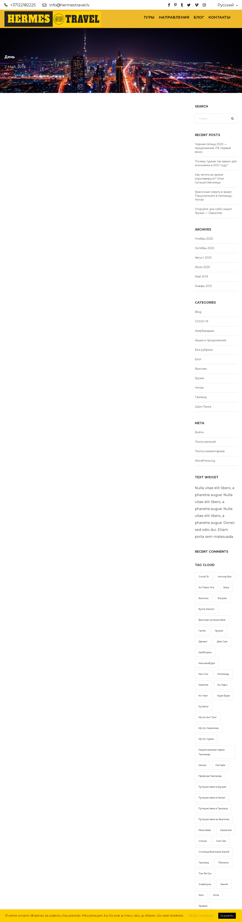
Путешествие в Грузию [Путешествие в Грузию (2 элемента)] (212, 786)
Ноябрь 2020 (204, 238)
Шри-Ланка (203, 406)
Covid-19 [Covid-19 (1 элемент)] (204, 576)
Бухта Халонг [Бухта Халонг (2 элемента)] (207, 609)
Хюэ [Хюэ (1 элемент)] (201, 895)
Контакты (219, 17)
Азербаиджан (204, 331)
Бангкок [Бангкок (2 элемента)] (204, 598)
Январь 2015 (203, 286)
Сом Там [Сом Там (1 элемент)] (221, 840)
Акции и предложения (210, 340)
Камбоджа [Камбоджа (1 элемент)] (205, 652)
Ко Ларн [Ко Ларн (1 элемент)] (222, 684)
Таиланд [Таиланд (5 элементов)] (204, 862)
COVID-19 (201, 321)
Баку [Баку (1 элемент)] (226, 587)
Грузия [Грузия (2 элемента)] (219, 630)
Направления (174, 17)
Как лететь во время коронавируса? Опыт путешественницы (209, 178)
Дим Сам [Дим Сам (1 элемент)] (222, 641)
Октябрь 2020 (204, 248)
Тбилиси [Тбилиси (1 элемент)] (223, 862)
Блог (199, 17)
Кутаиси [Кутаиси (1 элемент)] (203, 706)
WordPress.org (205, 460)
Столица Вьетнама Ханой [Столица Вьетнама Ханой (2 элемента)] (214, 851)
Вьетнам (201, 368)
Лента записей (205, 442)
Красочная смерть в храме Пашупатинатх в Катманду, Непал (213, 195)
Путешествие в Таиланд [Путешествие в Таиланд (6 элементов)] (213, 808)
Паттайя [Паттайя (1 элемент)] (220, 765)
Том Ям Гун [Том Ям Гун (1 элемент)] (205, 873)
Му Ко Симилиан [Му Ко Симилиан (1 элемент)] (209, 728)
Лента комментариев (210, 451)
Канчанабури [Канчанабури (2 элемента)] (207, 663)
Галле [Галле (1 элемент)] (202, 630)
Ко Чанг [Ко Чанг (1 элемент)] (203, 695)
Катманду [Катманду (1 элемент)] (223, 674)
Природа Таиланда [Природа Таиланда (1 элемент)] (210, 776)
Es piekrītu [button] (227, 915)
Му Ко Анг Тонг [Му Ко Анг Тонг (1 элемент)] (208, 717)
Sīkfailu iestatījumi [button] (200, 915)
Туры (149, 17)
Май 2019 (201, 276)
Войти (199, 432)
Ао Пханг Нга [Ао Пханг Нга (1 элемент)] (206, 587)
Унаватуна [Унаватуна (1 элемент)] (205, 884)
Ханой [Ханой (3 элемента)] (224, 884)
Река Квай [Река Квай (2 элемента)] (205, 830)
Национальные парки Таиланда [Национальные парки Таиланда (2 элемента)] (212, 752)
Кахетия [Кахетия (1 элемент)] (203, 684)
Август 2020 (203, 257)
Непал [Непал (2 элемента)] (202, 765)
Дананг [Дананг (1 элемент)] (203, 641)
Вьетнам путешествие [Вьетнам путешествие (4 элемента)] (212, 619)
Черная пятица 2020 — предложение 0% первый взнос (213, 148)
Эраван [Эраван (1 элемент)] (203, 905)
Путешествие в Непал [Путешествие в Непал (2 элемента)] (212, 797)
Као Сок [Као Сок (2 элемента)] (203, 674)
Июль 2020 (202, 267)
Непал (199, 387)
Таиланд (201, 397)
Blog (198, 312)
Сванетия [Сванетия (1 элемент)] (226, 830)
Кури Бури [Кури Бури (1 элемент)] (223, 695)
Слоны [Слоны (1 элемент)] (203, 840)
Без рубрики (204, 350)
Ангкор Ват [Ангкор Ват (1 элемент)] (225, 576)
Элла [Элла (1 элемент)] (216, 895)
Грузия (199, 378)
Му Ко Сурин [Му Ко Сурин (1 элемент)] (206, 738)
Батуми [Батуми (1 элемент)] (222, 598)
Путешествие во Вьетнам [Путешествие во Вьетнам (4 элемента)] (214, 819)
